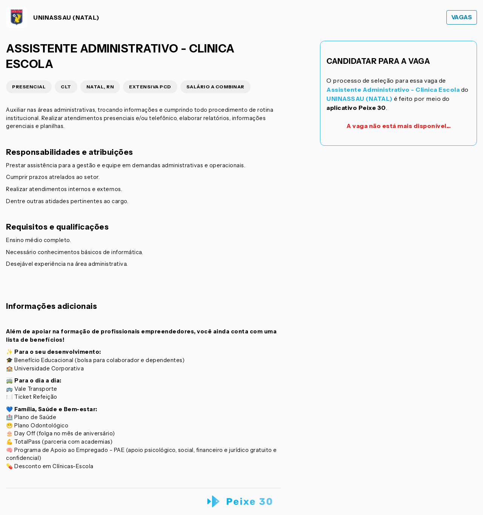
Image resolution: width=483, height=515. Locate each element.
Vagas (461, 17)
